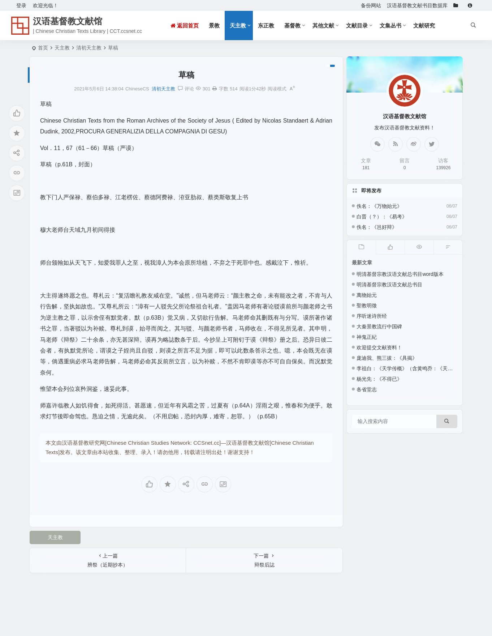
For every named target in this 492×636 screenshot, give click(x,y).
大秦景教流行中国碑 (379, 326)
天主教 (238, 25)
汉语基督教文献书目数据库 (417, 5)
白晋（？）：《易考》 (382, 216)
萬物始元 (367, 295)
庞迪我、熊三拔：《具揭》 (387, 358)
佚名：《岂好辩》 (377, 227)
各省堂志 (367, 389)
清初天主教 (89, 48)
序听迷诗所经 (372, 316)
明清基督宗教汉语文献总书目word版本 (400, 274)
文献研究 (424, 25)
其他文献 (323, 25)
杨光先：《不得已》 (379, 379)
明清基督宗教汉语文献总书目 (389, 284)
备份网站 (371, 5)
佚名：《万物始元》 (379, 206)
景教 (214, 25)
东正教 (266, 25)
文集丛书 (390, 25)
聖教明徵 (367, 305)
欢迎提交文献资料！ (379, 347)
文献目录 (357, 25)
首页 (43, 48)
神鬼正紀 (367, 337)
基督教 (292, 25)
